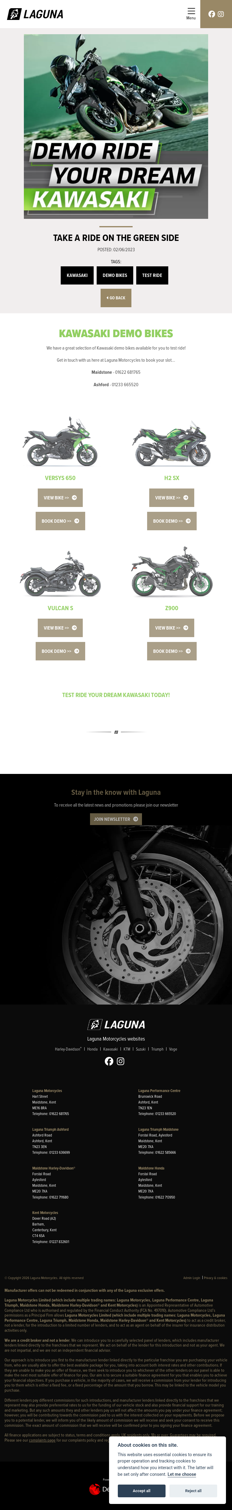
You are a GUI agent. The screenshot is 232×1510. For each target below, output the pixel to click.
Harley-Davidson (68, 1049)
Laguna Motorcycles (47, 1091)
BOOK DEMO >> (56, 521)
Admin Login (191, 1277)
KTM (127, 1049)
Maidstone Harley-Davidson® (53, 1168)
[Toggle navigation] (191, 14)
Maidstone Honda (151, 1168)
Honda (92, 1049)
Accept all (141, 1491)
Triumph (157, 1049)
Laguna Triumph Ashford (50, 1129)
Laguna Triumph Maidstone (158, 1129)
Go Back (116, 298)
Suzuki (141, 1049)
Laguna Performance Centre (159, 1091)
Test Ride (152, 275)
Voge (173, 1049)
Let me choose (182, 1474)
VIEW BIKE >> (56, 497)
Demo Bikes (115, 275)
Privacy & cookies (215, 1277)
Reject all (193, 1491)
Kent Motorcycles (45, 1213)
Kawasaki (77, 275)
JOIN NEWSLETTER (112, 819)
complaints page (42, 1440)
